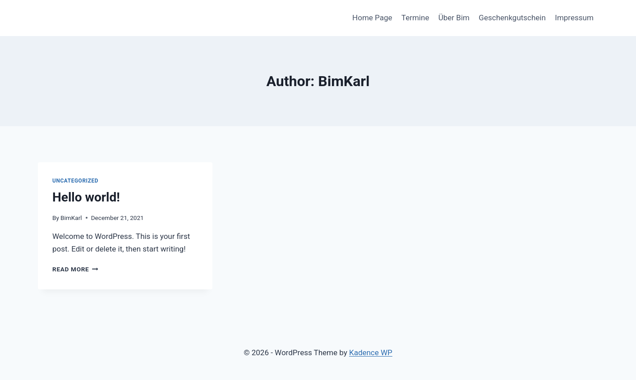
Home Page (372, 17)
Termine (415, 17)
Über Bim (454, 17)
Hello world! (86, 197)
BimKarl (71, 217)
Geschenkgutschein (512, 17)
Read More (75, 269)
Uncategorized (75, 181)
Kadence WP (370, 352)
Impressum (574, 17)
